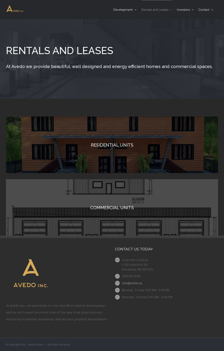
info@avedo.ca (132, 283)
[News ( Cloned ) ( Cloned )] (112, 59)
